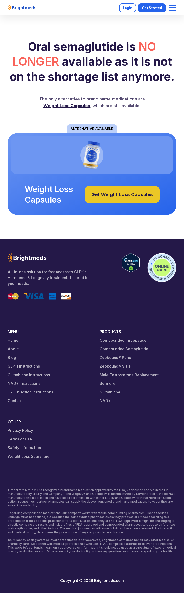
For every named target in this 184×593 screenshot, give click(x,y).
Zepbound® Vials (115, 366)
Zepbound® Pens (115, 357)
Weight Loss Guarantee (29, 456)
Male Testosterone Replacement (129, 374)
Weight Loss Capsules (66, 105)
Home (13, 340)
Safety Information (24, 447)
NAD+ (105, 400)
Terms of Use (20, 439)
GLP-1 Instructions (24, 366)
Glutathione (110, 392)
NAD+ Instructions (24, 383)
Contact (15, 400)
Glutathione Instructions (29, 374)
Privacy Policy (20, 430)
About (13, 348)
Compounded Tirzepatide (123, 340)
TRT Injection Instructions (30, 392)
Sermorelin (110, 383)
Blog (12, 357)
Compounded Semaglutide (124, 348)
